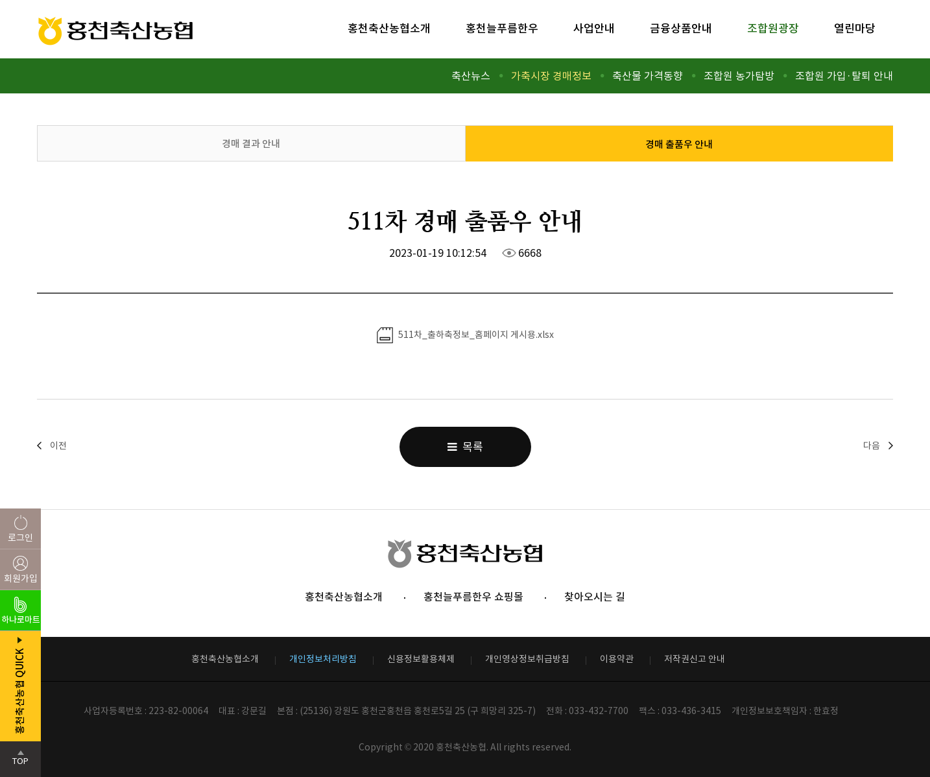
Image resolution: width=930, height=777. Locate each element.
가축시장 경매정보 (551, 75)
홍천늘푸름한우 (502, 28)
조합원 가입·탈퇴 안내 (844, 75)
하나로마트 (20, 619)
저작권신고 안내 (694, 659)
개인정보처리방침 (323, 659)
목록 (465, 447)
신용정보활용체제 (421, 659)
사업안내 (594, 28)
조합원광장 (773, 28)
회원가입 (21, 578)
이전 (58, 445)
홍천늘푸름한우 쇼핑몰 (473, 596)
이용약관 (617, 659)
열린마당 (855, 28)
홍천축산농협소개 (389, 28)
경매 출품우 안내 (679, 144)
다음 (871, 445)
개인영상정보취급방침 (527, 659)
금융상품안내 (681, 28)
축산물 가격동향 (647, 75)
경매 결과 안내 (251, 143)
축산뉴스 (470, 75)
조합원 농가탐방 (739, 75)
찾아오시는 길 (594, 596)
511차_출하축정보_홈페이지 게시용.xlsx (465, 335)
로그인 (20, 538)
